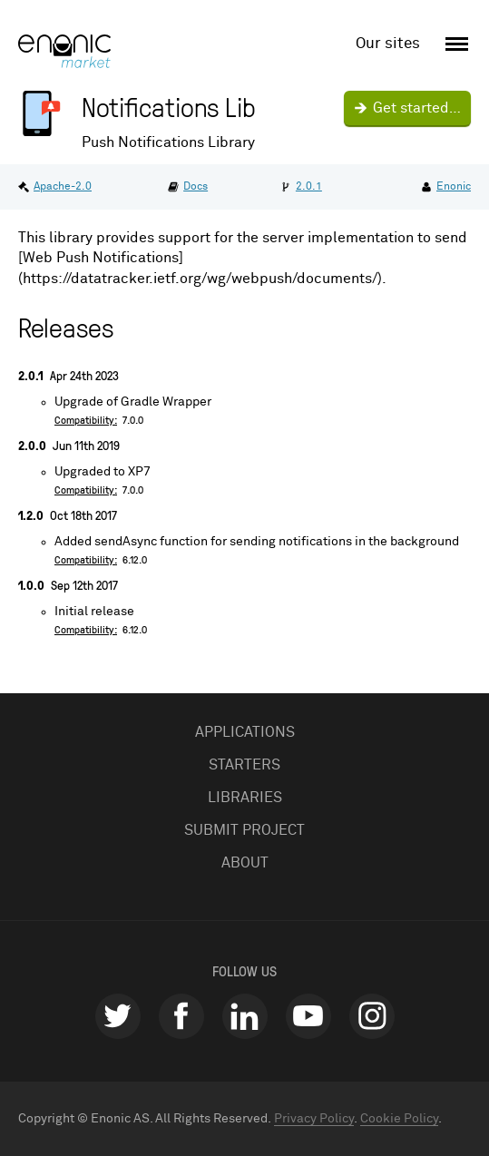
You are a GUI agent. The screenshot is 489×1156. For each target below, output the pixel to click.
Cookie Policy (399, 1118)
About (245, 863)
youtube (308, 1016)
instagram (372, 1016)
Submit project (244, 830)
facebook (181, 1016)
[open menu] (453, 45)
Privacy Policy (314, 1118)
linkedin (245, 1016)
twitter (118, 1016)
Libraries (245, 797)
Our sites (388, 44)
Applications (245, 732)
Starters (244, 765)
